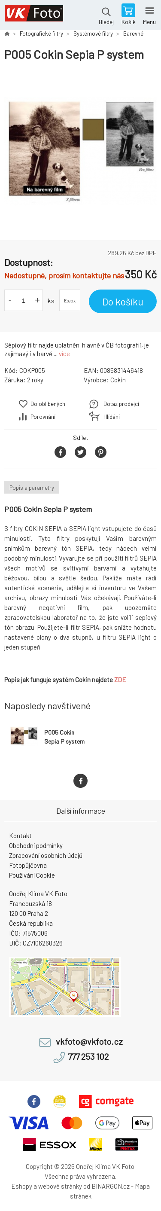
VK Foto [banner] (33, 15)
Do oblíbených (47, 403)
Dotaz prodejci (121, 403)
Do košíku (122, 302)
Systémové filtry (93, 33)
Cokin (118, 380)
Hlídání (111, 416)
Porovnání (42, 416)
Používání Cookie (32, 875)
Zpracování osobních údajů (45, 855)
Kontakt (20, 835)
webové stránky (60, 1186)
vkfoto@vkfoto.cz (89, 1041)
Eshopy (21, 1186)
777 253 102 (88, 1057)
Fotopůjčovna (28, 865)
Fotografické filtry (41, 33)
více (64, 353)
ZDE (120, 679)
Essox (70, 300)
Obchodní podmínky (36, 845)
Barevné (133, 33)
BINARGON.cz (110, 1186)
